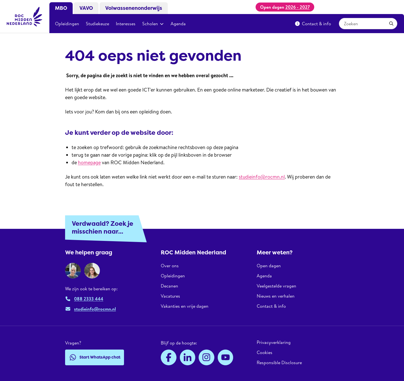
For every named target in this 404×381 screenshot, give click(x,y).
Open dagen (269, 266)
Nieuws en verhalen (276, 296)
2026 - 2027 (297, 7)
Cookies (264, 352)
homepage (89, 162)
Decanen (169, 286)
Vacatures (170, 296)
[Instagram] (206, 357)
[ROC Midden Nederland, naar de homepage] (25, 16)
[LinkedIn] (188, 357)
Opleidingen (67, 23)
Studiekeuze (97, 23)
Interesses (126, 23)
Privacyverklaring (274, 342)
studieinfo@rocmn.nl (262, 176)
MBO (61, 8)
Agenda (178, 23)
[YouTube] (225, 357)
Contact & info (313, 23)
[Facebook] (168, 357)
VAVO (86, 8)
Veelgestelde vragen (276, 286)
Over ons (170, 266)
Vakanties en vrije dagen (184, 306)
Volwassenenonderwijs (133, 8)
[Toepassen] (391, 23)
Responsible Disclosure (279, 362)
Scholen (153, 23)
